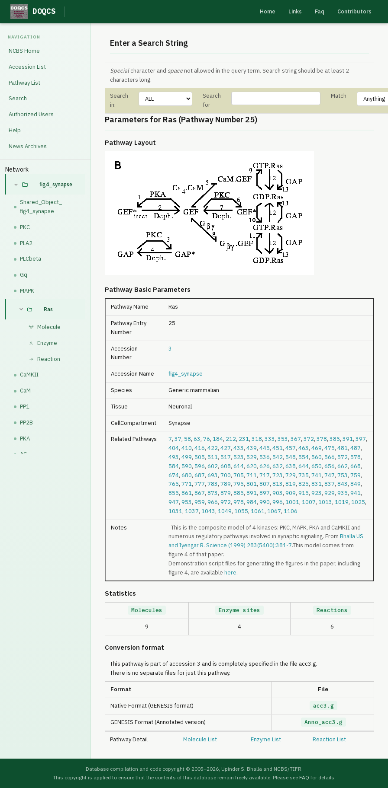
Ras (48, 309)
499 (186, 457)
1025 (358, 502)
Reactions (332, 610)
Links (295, 11)
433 (238, 448)
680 (186, 475)
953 (186, 502)
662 (342, 466)
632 (277, 466)
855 (173, 493)
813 (277, 484)
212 (231, 439)
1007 (309, 502)
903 (277, 493)
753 (342, 475)
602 (212, 466)
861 (186, 493)
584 (173, 466)
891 (251, 493)
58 (187, 439)
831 (316, 484)
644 (303, 466)
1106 (290, 511)
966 (212, 502)
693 (212, 475)
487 (355, 448)
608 (225, 466)
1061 (258, 511)
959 (199, 502)
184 (218, 439)
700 (225, 475)
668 (355, 466)
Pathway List (24, 82)
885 (238, 493)
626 (264, 466)
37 (178, 439)
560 (316, 457)
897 (264, 493)
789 (225, 484)
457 (290, 448)
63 (197, 439)
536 (264, 457)
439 (251, 448)
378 (322, 439)
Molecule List (200, 739)
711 (251, 475)
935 (342, 493)
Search (18, 98)
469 (316, 448)
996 (277, 502)
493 (173, 457)
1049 (225, 511)
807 (264, 484)
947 (173, 502)
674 (173, 475)
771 (186, 484)
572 (342, 457)
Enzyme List (266, 739)
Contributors (354, 11)
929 (329, 493)
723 (277, 475)
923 (316, 493)
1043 (208, 511)
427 (225, 448)
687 (199, 475)
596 (199, 466)
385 (335, 439)
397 (361, 439)
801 (251, 484)
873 (212, 493)
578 (355, 457)
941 (355, 493)
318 (257, 439)
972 (225, 502)
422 (212, 448)
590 (186, 466)
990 (264, 502)
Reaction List (329, 739)
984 (251, 502)
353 (283, 439)
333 (270, 439)
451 (277, 448)
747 (329, 475)
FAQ (304, 777)
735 (303, 475)
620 (251, 466)
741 (316, 475)
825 (303, 484)
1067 (274, 511)
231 (244, 439)
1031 (175, 511)
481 (342, 448)
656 (329, 466)
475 (329, 448)
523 (238, 457)
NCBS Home (24, 50)
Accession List (27, 66)
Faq (319, 11)
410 (186, 448)
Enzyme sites (239, 610)
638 (290, 466)
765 (173, 484)
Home (267, 11)
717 (264, 475)
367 (296, 439)
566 (329, 457)
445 (264, 448)
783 (212, 484)
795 (238, 484)
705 (238, 475)
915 (303, 493)
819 (290, 484)
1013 (325, 502)
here (230, 572)
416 (199, 448)
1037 (192, 511)
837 (329, 484)
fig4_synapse (55, 184)
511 (212, 457)
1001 (292, 502)
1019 (342, 502)
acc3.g (323, 705)
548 (290, 457)
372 (309, 439)
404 (173, 448)
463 (303, 448)
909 (290, 493)
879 (225, 493)
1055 (241, 511)
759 (355, 475)
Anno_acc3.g (323, 722)
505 (199, 457)
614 (238, 466)
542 (277, 457)
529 (251, 457)
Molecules (146, 610)
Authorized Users (31, 114)
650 (316, 466)
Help (15, 130)
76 (206, 439)
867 (199, 493)
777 (199, 484)
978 (238, 502)
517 (225, 457)
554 (303, 457)
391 (348, 439)
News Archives (28, 146)
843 (342, 484)
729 (290, 475)
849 (355, 484)
